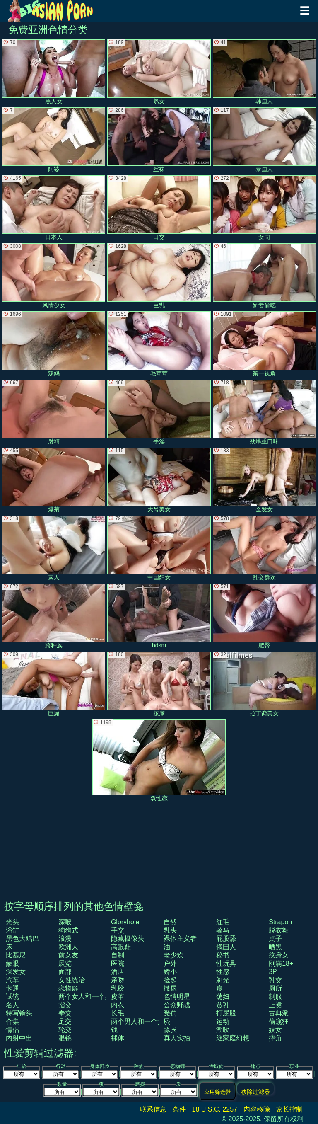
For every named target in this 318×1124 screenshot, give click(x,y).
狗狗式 (68, 930)
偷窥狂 (279, 1021)
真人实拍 (177, 1038)
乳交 (275, 980)
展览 (65, 963)
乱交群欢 (264, 548)
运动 (222, 1021)
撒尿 (170, 988)
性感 (222, 971)
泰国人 (264, 139)
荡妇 (222, 996)
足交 (65, 1021)
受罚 (170, 1013)
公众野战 (177, 1004)
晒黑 (275, 946)
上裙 (275, 1004)
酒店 (117, 971)
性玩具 (226, 963)
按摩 (158, 684)
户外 (170, 963)
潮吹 (222, 1029)
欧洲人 (68, 946)
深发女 (16, 971)
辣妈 (53, 343)
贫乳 (222, 1004)
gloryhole (125, 921)
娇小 (170, 971)
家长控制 (289, 1109)
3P (273, 971)
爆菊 (53, 480)
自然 (170, 921)
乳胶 (117, 988)
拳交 (65, 1013)
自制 (117, 955)
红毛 (222, 921)
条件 (179, 1109)
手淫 (158, 412)
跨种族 (53, 616)
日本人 (53, 207)
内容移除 (256, 1109)
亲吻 (117, 980)
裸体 (117, 1038)
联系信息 (153, 1109)
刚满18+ (281, 963)
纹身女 (279, 955)
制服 (275, 996)
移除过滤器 (255, 1091)
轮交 (65, 1029)
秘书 (222, 955)
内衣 (117, 1004)
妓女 (275, 1029)
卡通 (12, 988)
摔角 (275, 1038)
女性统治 (71, 980)
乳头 (170, 930)
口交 (158, 207)
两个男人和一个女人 (141, 1021)
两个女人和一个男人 (88, 996)
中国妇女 (158, 548)
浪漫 (65, 938)
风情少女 (53, 275)
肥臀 (264, 616)
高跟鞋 (121, 946)
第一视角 (264, 343)
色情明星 (177, 996)
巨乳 (158, 275)
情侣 (12, 1029)
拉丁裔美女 (264, 684)
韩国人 (264, 71)
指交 (65, 1004)
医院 (117, 963)
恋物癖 (68, 988)
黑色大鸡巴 (22, 938)
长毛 (117, 1013)
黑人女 (53, 71)
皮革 (117, 996)
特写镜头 (19, 1013)
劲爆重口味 (264, 412)
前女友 (68, 955)
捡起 (170, 980)
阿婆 (53, 139)
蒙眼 (12, 963)
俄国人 (226, 946)
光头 (12, 921)
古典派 (279, 1013)
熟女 (158, 71)
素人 (53, 548)
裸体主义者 (180, 938)
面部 (65, 971)
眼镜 (65, 1038)
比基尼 (16, 955)
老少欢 (173, 955)
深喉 (65, 921)
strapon (280, 921)
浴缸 (12, 930)
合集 (12, 1021)
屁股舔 (226, 938)
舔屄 (170, 1029)
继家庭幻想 (232, 1038)
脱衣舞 (279, 930)
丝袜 (158, 139)
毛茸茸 (158, 343)
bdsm (158, 616)
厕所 (275, 988)
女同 (264, 207)
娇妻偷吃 (264, 275)
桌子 (275, 938)
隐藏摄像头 (127, 938)
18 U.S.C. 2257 (214, 1109)
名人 (12, 1004)
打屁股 (226, 1013)
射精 (53, 412)
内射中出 (19, 1038)
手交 (117, 930)
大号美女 (158, 480)
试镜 (12, 996)
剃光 (222, 980)
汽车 (12, 980)
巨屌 (53, 684)
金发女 (264, 480)
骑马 (222, 930)
